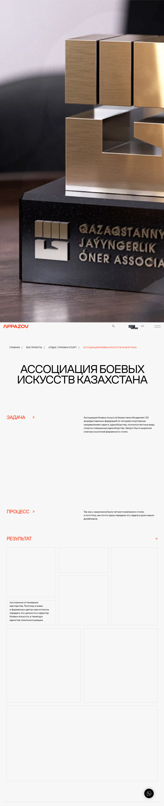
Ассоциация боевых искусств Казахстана (110, 347)
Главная (14, 347)
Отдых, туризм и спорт (62, 347)
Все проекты (34, 347)
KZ (142, 326)
